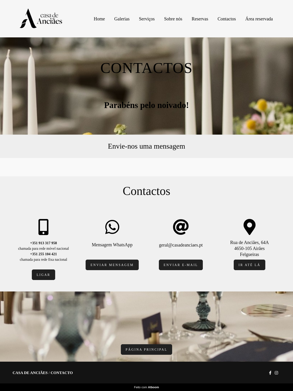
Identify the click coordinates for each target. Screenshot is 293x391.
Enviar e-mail (181, 265)
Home (99, 18)
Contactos (227, 18)
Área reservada (259, 18)
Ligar (43, 275)
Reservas (200, 18)
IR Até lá (249, 265)
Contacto (62, 373)
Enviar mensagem (112, 265)
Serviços (147, 18)
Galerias (122, 18)
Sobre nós (173, 18)
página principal (147, 349)
